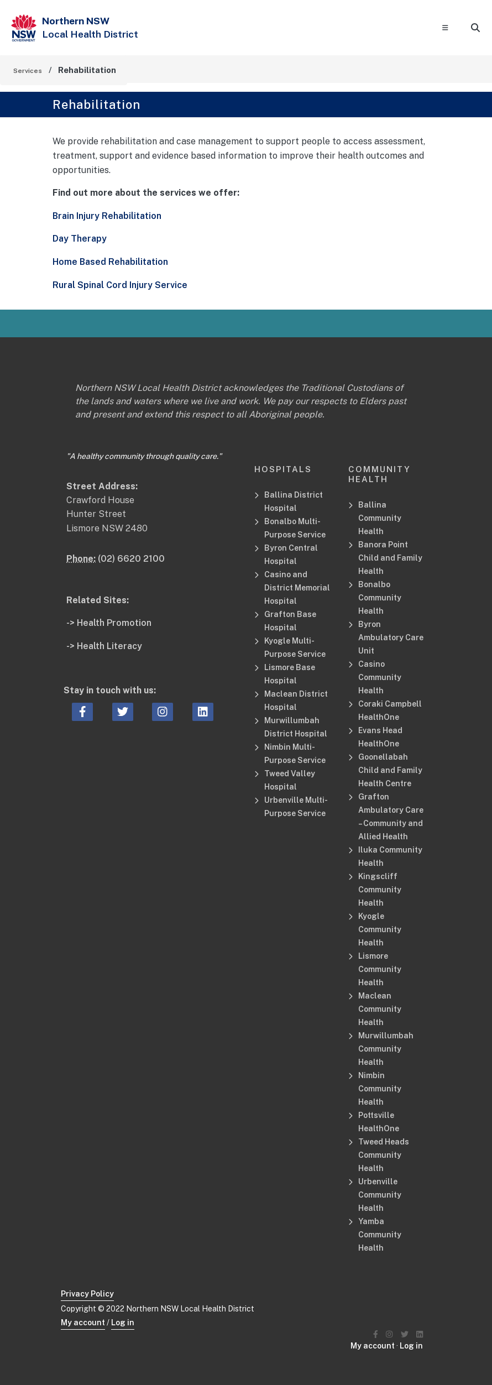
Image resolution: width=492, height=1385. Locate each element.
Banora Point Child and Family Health (390, 558)
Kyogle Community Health (379, 929)
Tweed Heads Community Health (383, 1155)
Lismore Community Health (379, 969)
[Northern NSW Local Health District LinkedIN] (419, 1334)
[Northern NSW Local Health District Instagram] (389, 1334)
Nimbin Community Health (379, 1088)
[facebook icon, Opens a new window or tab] (82, 712)
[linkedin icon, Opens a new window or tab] (203, 712)
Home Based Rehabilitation (110, 262)
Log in (122, 1322)
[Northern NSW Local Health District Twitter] (405, 1334)
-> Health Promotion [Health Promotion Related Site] (108, 623)
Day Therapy (80, 238)
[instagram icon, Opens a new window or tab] (163, 712)
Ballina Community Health (379, 518)
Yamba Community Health (379, 1234)
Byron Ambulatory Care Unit (390, 637)
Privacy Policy (87, 1293)
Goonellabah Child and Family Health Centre (390, 770)
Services (27, 71)
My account (83, 1322)
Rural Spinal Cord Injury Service (120, 285)
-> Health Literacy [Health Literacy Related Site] (104, 646)
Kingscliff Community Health (379, 889)
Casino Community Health (379, 677)
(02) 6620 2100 (131, 558)
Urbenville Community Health (379, 1194)
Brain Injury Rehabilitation (107, 216)
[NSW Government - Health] (23, 27)
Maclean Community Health (379, 1009)
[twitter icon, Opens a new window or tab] (122, 712)
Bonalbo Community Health (379, 597)
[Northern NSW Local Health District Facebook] (375, 1334)
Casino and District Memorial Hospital (297, 587)
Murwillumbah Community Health (386, 1049)
